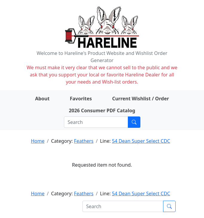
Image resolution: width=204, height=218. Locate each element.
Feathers (83, 141)
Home (38, 141)
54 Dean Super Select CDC (141, 141)
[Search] (96, 122)
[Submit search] (134, 122)
